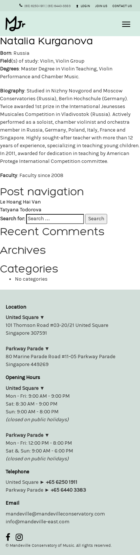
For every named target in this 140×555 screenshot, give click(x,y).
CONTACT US (122, 6)
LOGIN (83, 6)
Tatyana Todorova (20, 210)
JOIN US (101, 6)
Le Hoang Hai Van (20, 202)
